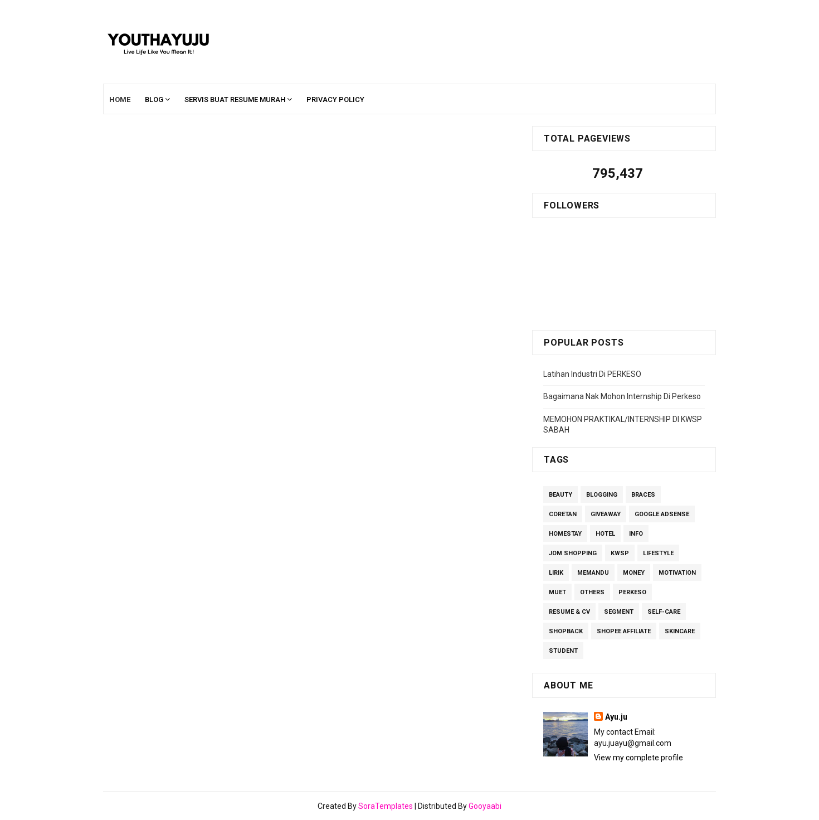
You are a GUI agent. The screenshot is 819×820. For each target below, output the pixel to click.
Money (634, 572)
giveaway (606, 514)
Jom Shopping (573, 553)
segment (618, 611)
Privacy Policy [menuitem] (335, 99)
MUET (557, 592)
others (592, 592)
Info (636, 533)
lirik (556, 572)
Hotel (605, 533)
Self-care (663, 611)
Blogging (601, 494)
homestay (565, 533)
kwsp (620, 553)
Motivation (677, 572)
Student (563, 650)
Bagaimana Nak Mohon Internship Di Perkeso (622, 396)
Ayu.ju (616, 716)
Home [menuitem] (119, 99)
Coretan (563, 514)
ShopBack (566, 631)
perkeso (632, 592)
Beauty (560, 494)
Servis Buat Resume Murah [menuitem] (234, 99)
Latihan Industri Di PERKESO (592, 374)
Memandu (593, 572)
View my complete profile (638, 757)
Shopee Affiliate (624, 631)
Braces (643, 494)
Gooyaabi (485, 806)
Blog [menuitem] (154, 99)
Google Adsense (662, 514)
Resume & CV (569, 611)
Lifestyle (658, 553)
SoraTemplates (385, 806)
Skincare (680, 631)
